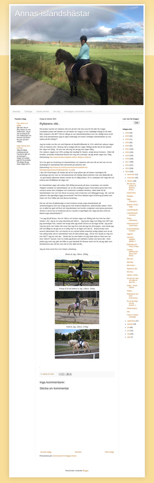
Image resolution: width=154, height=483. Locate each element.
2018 (127, 159)
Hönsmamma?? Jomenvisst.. (133, 224)
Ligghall (130, 234)
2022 (127, 146)
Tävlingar (28, 111)
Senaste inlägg (45, 452)
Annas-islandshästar (52, 13)
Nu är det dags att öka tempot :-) (132, 303)
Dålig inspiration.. (132, 200)
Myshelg (130, 262)
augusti (130, 324)
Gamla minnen (42, 111)
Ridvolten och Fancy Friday (132, 245)
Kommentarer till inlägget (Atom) (64, 456)
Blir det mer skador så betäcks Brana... (131, 187)
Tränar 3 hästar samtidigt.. (132, 316)
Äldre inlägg (109, 452)
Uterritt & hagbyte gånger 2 (131, 239)
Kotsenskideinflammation (133, 230)
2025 (127, 136)
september (131, 321)
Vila (128, 312)
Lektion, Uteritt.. (132, 275)
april (129, 337)
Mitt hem (130, 259)
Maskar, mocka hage (132, 206)
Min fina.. (130, 272)
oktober (130, 181)
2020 (127, 152)
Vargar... (130, 291)
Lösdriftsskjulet (132, 210)
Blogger (85, 471)
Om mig (56, 111)
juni (128, 331)
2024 (127, 139)
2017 (127, 162)
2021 (127, 149)
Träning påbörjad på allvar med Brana (132, 253)
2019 (127, 156)
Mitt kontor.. (131, 265)
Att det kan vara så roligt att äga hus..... (132, 280)
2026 (127, 133)
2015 (127, 168)
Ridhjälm (130, 196)
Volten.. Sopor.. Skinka (132, 286)
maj (128, 334)
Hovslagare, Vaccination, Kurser (78, 111)
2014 (127, 172)
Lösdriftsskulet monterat (132, 214)
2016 (127, 165)
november (131, 178)
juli (128, 327)
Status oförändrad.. (132, 219)
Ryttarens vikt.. (132, 269)
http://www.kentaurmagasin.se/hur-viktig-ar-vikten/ (69, 157)
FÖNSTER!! (131, 193)
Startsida (16, 111)
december (131, 174)
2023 (127, 143)
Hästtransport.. (132, 308)
